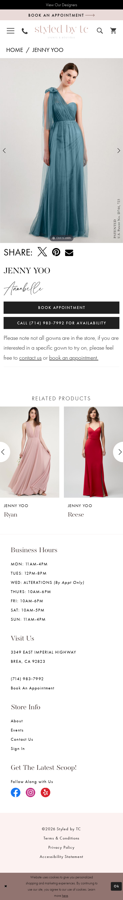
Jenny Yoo (48, 50)
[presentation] (29, 452)
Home (14, 50)
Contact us (22, 739)
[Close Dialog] (5, 886)
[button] (10, 30)
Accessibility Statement (61, 856)
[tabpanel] (61, 151)
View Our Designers (61, 4)
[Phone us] (24, 30)
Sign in (18, 749)
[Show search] (99, 30)
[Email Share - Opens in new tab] (69, 252)
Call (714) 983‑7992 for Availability (61, 323)
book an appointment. (73, 358)
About (17, 721)
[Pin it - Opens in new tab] (56, 252)
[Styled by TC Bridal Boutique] (61, 31)
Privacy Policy (61, 847)
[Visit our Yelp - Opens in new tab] (46, 793)
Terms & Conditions (61, 838)
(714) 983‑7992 (27, 679)
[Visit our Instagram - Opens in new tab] (31, 793)
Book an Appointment (33, 688)
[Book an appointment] (61, 15)
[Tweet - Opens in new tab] (42, 252)
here (65, 895)
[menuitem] (10, 30)
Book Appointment (62, 307)
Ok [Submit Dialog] (116, 886)
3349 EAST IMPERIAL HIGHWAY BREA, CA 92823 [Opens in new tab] (43, 657)
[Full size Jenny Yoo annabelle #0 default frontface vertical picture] (61, 151)
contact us (30, 358)
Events (17, 730)
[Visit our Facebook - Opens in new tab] (16, 793)
